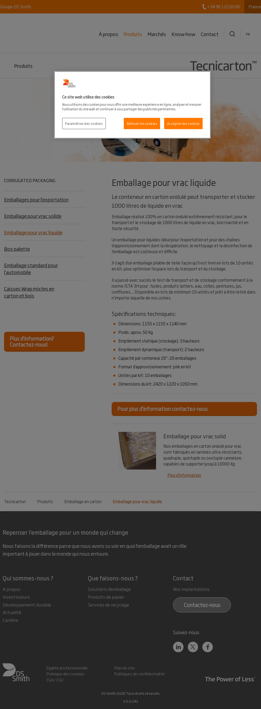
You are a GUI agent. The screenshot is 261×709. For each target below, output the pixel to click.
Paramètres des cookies (84, 123)
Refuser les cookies (142, 123)
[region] (132, 105)
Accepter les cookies (183, 123)
